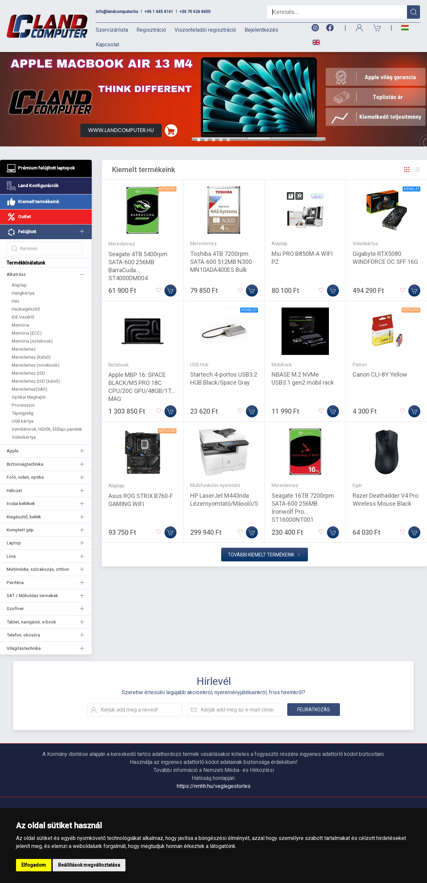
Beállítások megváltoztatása (89, 865)
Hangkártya (23, 293)
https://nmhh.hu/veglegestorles (214, 786)
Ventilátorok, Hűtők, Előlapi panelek (47, 429)
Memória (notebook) (32, 341)
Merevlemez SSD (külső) (36, 381)
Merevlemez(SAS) (29, 389)
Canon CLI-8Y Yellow (380, 374)
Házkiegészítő (26, 309)
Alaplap (19, 285)
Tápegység (22, 413)
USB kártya (22, 421)
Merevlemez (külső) (31, 357)
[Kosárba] (170, 291)
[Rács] (407, 169)
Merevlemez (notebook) (35, 365)
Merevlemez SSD (28, 373)
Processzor (23, 405)
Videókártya (24, 437)
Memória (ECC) (27, 333)
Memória (20, 325)
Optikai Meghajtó (29, 397)
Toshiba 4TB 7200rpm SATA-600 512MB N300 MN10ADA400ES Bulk (221, 261)
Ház (15, 301)
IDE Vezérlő (23, 317)
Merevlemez (24, 349)
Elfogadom (33, 865)
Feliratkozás (313, 709)
